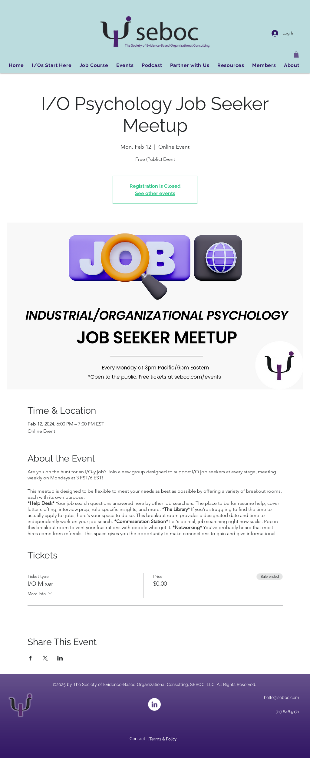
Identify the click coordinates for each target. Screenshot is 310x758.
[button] (296, 54)
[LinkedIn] (154, 704)
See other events (155, 193)
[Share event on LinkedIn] (60, 658)
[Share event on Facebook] (30, 658)
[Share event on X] (45, 658)
